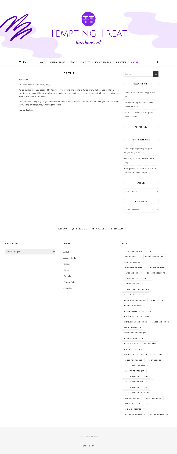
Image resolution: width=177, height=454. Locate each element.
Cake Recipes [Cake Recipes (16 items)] (132, 257)
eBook (73, 62)
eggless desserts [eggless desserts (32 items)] (158, 273)
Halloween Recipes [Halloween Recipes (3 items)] (135, 300)
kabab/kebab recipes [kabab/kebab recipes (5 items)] (135, 322)
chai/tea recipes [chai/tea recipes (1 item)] (133, 262)
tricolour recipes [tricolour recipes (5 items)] (135, 414)
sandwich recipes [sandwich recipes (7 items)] (134, 409)
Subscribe (121, 62)
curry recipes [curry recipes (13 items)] (159, 267)
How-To (86, 62)
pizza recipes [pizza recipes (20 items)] (156, 360)
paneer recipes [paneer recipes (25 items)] (133, 360)
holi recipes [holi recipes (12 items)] (159, 300)
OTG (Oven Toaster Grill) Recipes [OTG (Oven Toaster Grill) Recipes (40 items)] (143, 355)
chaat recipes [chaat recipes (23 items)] (154, 257)
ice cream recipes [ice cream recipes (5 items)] (134, 306)
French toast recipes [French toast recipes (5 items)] (136, 289)
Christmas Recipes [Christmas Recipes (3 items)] (135, 267)
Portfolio (67, 276)
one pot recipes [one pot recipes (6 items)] (133, 349)
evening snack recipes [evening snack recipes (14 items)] (137, 278)
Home (42, 62)
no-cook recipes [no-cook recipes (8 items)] (134, 338)
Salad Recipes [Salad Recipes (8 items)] (153, 398)
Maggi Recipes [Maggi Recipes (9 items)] (160, 322)
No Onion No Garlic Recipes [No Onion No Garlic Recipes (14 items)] (140, 344)
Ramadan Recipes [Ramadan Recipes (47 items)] (134, 371)
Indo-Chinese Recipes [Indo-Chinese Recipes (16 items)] (136, 316)
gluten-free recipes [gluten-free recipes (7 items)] (135, 295)
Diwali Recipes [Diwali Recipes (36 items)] (133, 273)
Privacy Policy (69, 282)
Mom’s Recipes (103, 62)
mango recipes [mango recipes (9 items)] (133, 327)
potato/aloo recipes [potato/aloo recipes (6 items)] (136, 365)
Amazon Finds (57, 62)
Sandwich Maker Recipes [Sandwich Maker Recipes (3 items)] (137, 404)
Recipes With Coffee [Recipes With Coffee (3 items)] (135, 387)
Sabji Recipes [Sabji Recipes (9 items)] (132, 398)
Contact (66, 264)
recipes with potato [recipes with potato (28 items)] (136, 393)
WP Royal (94, 437)
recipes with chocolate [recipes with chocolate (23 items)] (138, 382)
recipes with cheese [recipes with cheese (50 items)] (136, 376)
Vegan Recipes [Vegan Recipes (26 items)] (159, 414)
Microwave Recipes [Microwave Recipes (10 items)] (135, 333)
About (134, 62)
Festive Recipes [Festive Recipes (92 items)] (133, 284)
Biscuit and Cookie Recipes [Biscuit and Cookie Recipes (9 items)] (139, 251)
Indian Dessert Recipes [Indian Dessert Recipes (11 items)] (137, 311)
